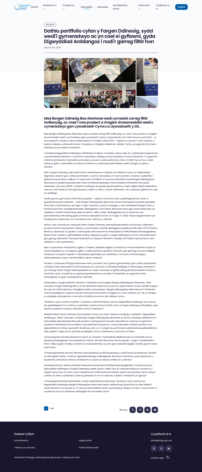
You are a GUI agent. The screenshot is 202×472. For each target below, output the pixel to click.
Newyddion (87, 6)
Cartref (34, 6)
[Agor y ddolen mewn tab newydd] (154, 448)
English (181, 6)
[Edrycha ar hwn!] (155, 410)
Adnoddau (102, 6)
